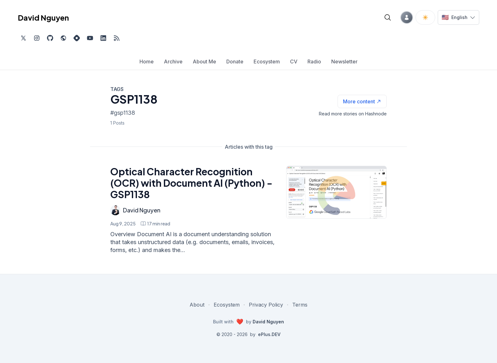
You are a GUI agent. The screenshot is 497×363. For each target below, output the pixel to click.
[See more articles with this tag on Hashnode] (362, 101)
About (197, 304)
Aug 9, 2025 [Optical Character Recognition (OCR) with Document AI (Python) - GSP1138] (123, 223)
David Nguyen (141, 210)
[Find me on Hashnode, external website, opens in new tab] (76, 38)
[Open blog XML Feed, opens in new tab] (116, 38)
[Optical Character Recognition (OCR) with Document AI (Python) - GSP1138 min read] (155, 223)
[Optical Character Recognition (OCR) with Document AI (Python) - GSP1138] (336, 192)
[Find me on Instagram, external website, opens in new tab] (36, 38)
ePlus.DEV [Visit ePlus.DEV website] (269, 334)
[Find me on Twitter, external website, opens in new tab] (23, 38)
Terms (299, 304)
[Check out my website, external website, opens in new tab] (63, 38)
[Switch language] (458, 17)
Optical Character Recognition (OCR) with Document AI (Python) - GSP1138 (191, 182)
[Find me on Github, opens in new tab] (50, 38)
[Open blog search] (387, 17)
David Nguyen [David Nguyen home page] (43, 17)
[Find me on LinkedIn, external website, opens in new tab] (103, 38)
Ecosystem (227, 304)
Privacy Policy (266, 304)
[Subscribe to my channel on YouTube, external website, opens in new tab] (90, 38)
